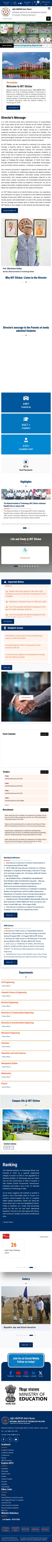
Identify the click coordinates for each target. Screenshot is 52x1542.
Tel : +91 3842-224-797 (9, 1431)
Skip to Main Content (6, 3)
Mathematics (6, 1073)
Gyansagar (4, 1471)
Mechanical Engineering (10, 1033)
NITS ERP (25, 1529)
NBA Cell (4, 1510)
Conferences (5, 1455)
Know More (13, 108)
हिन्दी (43, 2)
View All (7, 667)
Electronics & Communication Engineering (17, 1012)
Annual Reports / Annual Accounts (12, 1498)
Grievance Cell (6, 1503)
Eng (46, 2)
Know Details (10, 210)
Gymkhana (4, 1469)
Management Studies (9, 1063)
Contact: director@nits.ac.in (10, 1435)
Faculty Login (6, 1529)
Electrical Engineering (9, 1002)
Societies (4, 1484)
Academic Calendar (7, 1450)
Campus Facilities (6, 1479)
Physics (4, 1083)
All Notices (8, 621)
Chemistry (5, 1043)
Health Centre (5, 1474)
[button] (24, 528)
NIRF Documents (6, 1460)
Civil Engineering (7, 982)
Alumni (3, 1495)
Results (3, 1458)
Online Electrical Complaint (9, 1505)
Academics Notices (7, 1453)
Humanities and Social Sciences (13, 1053)
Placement (26, 697)
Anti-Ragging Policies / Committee (12, 1500)
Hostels (3, 1476)
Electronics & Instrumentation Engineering (17, 1023)
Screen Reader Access (27, 3)
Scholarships (5, 1487)
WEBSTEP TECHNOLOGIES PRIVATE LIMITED (33, 1540)
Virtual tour (25, 558)
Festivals (4, 1482)
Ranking (35, 1529)
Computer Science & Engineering (14, 992)
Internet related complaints (10, 1508)
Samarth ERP (15, 1529)
